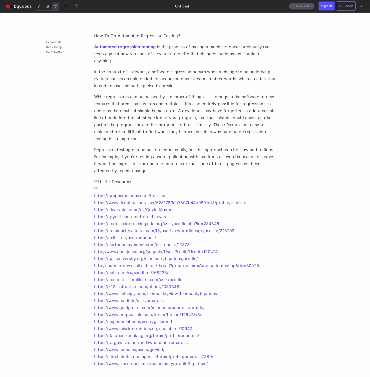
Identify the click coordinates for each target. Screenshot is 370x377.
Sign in (326, 6)
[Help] (76, 5)
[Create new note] (65, 5)
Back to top (54, 47)
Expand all (53, 42)
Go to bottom (55, 52)
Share (346, 6)
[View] (55, 6)
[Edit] (39, 6)
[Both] (47, 6)
